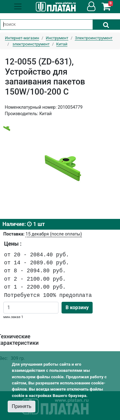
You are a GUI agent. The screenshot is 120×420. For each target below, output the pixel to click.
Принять (21, 406)
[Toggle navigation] (17, 6)
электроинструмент (31, 44)
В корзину (77, 307)
